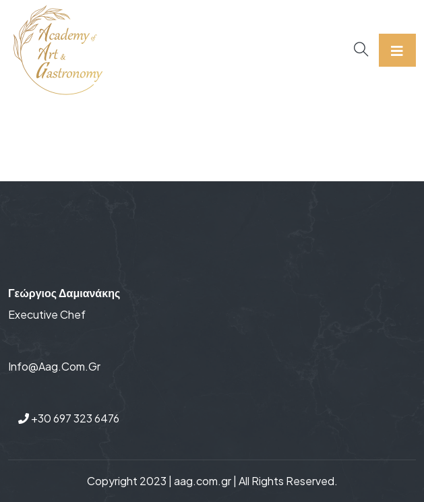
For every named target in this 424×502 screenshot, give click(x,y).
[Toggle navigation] (397, 50)
